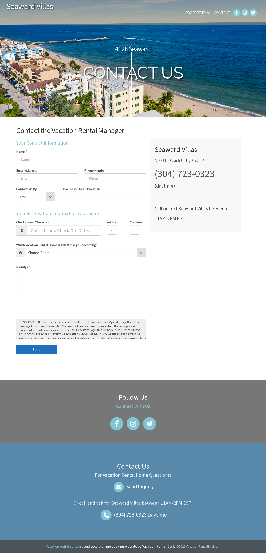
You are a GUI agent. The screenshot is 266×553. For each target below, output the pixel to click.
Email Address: (26, 170)
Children (136, 222)
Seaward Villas (29, 6)
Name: (21, 152)
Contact (222, 13)
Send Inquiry (133, 486)
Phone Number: (95, 170)
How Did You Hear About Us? (81, 189)
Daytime (133, 514)
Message (23, 267)
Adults (111, 222)
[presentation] (47, 307)
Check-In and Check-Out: (33, 222)
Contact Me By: (26, 189)
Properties (198, 13)
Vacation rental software (64, 546)
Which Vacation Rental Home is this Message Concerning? (56, 245)
